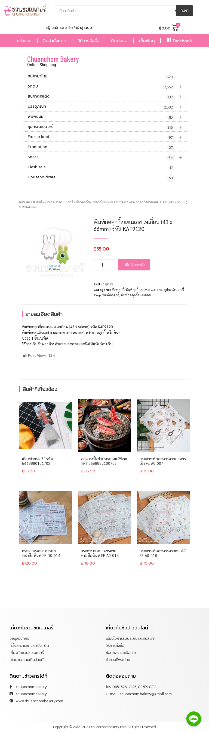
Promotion (101, 146)
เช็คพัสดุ (147, 40)
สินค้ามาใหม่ (101, 76)
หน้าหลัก (24, 202)
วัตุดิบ (107, 86)
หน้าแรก (24, 40)
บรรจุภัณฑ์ (107, 106)
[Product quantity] (104, 264)
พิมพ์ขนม (107, 116)
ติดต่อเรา (119, 40)
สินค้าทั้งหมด (54, 40)
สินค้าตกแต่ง (107, 96)
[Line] (193, 718)
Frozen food (107, 137)
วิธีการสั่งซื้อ (88, 40)
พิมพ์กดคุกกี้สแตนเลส (136, 295)
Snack (107, 157)
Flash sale (101, 167)
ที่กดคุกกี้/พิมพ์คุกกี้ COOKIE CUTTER (101, 202)
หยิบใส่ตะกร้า (134, 265)
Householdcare (101, 177)
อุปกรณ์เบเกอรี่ (107, 127)
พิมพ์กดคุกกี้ (110, 295)
